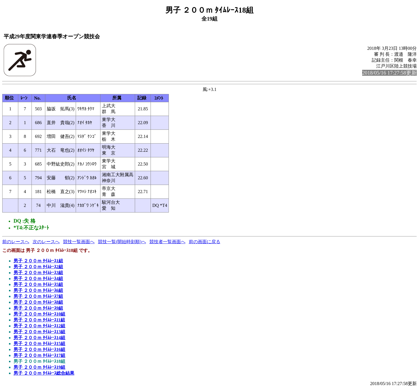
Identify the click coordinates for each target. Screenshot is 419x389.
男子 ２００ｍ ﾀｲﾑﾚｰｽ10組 (39, 314)
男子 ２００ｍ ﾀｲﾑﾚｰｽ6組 (38, 290)
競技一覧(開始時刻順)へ (122, 241)
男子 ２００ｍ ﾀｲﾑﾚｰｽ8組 (38, 302)
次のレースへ (46, 241)
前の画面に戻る (204, 241)
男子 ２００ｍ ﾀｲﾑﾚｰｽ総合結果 (44, 373)
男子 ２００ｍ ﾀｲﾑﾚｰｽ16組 (39, 349)
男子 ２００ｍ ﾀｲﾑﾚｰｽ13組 (39, 331)
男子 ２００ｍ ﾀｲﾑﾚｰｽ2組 (38, 266)
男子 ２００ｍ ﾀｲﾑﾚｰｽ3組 (38, 272)
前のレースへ (15, 241)
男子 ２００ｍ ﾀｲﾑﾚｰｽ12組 (39, 325)
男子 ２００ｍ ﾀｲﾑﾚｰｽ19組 (39, 367)
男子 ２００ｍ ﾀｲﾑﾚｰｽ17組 (39, 355)
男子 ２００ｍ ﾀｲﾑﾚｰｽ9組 (38, 308)
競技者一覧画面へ (167, 241)
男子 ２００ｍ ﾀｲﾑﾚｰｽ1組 (38, 260)
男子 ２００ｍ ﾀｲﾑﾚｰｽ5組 (38, 284)
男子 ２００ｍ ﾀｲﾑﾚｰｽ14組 (39, 337)
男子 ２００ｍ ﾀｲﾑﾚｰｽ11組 (39, 320)
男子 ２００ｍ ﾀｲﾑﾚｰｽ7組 (38, 296)
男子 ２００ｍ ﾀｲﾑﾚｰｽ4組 (38, 278)
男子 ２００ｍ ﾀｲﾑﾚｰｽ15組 (39, 343)
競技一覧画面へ (79, 241)
